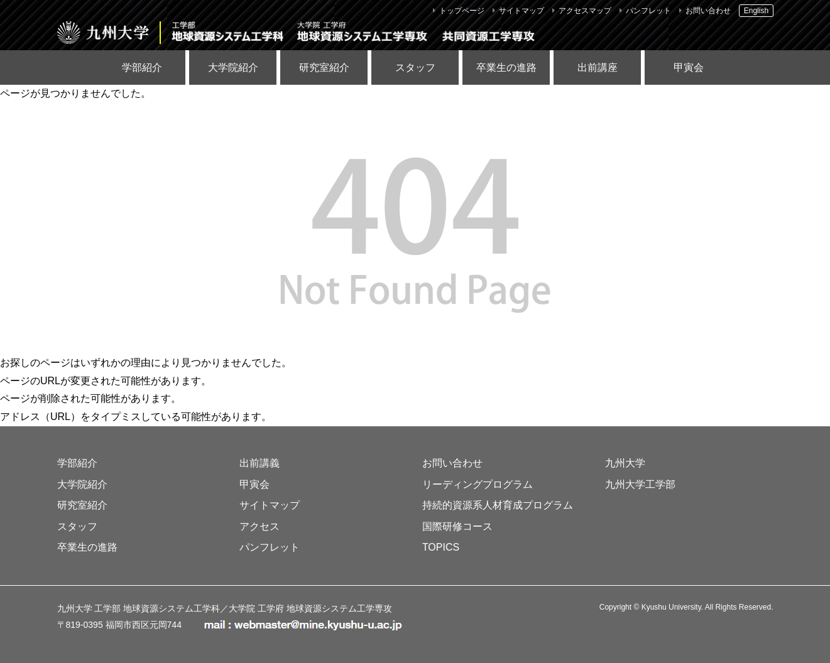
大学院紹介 (233, 67)
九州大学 (625, 463)
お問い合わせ (708, 10)
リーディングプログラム (477, 484)
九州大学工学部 (640, 484)
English (756, 10)
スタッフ (415, 67)
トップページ (461, 10)
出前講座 (597, 67)
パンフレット (648, 10)
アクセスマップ (585, 10)
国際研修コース (457, 526)
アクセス (259, 526)
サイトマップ (521, 10)
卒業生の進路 (506, 67)
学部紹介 (142, 67)
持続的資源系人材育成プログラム (497, 505)
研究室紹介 (324, 67)
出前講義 (259, 463)
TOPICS (440, 547)
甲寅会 (689, 67)
